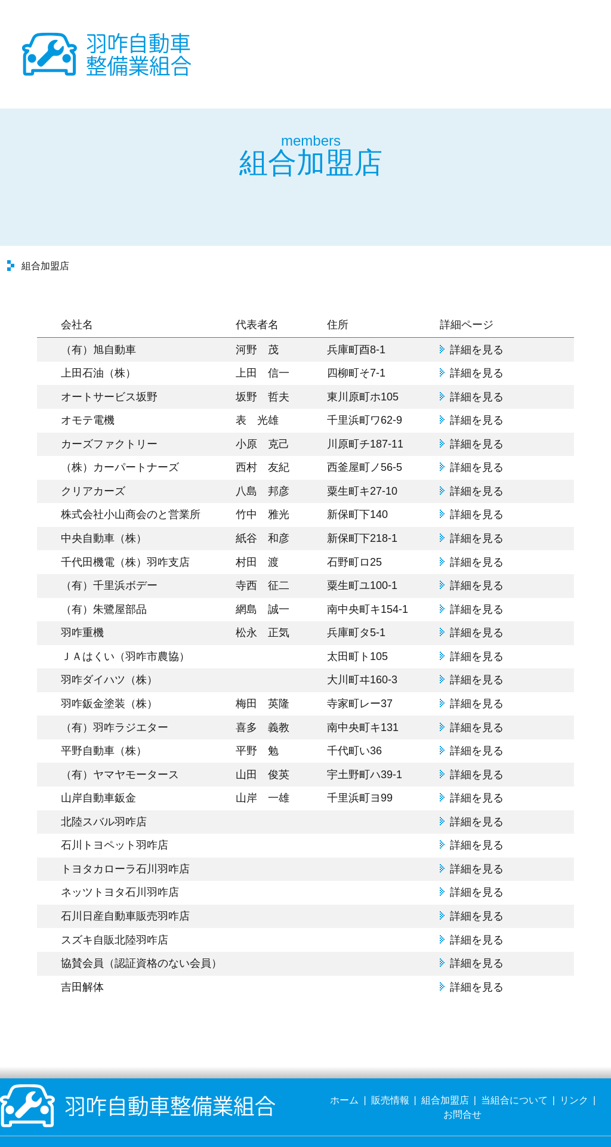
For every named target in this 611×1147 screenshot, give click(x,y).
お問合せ (462, 1088)
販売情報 (390, 1073)
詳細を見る (477, 322)
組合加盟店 (445, 1073)
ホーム (344, 1073)
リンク (574, 1073)
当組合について (514, 1073)
